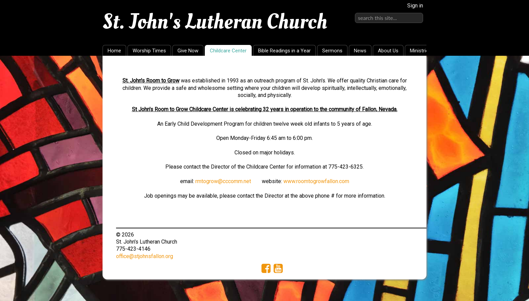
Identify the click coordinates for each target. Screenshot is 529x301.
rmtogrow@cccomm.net (223, 181)
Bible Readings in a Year (284, 51)
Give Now (187, 51)
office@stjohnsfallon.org (144, 256)
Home (114, 51)
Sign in (415, 5)
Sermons (332, 51)
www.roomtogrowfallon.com (316, 181)
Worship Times (149, 51)
